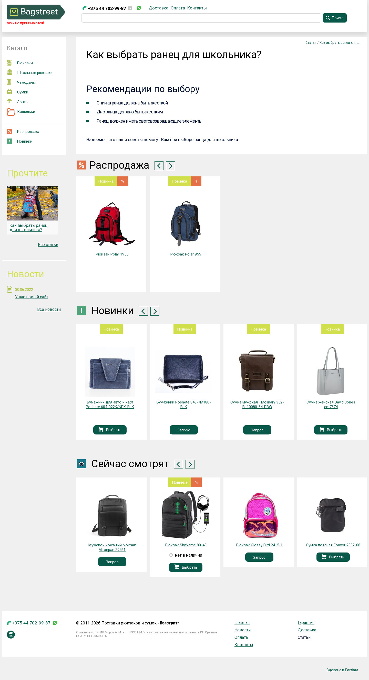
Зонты (17, 101)
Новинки (19, 141)
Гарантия (306, 622)
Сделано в (342, 670)
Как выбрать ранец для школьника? (28, 227)
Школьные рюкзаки (30, 72)
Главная (242, 622)
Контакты (197, 7)
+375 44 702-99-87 (104, 8)
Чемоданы (21, 82)
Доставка (158, 7)
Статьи (304, 637)
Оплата (178, 7)
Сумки (17, 91)
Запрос (183, 430)
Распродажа (23, 131)
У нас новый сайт (31, 296)
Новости (242, 630)
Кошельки (21, 111)
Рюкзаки (20, 63)
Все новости (49, 309)
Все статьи (48, 244)
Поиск (337, 18)
